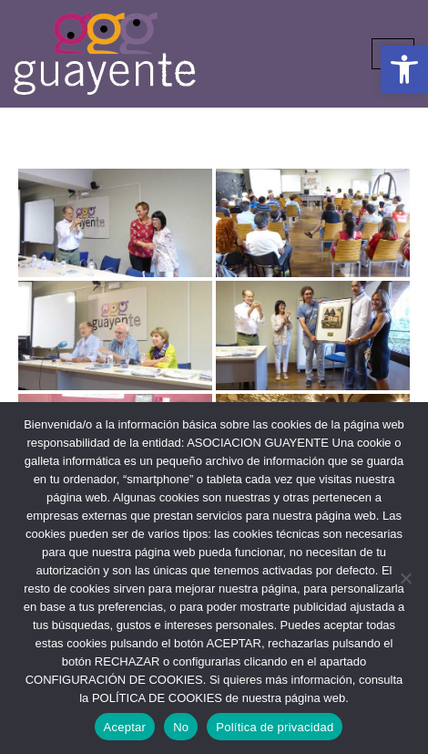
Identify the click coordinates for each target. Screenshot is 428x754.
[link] (404, 69)
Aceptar (125, 727)
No (181, 727)
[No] (405, 578)
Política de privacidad (274, 727)
